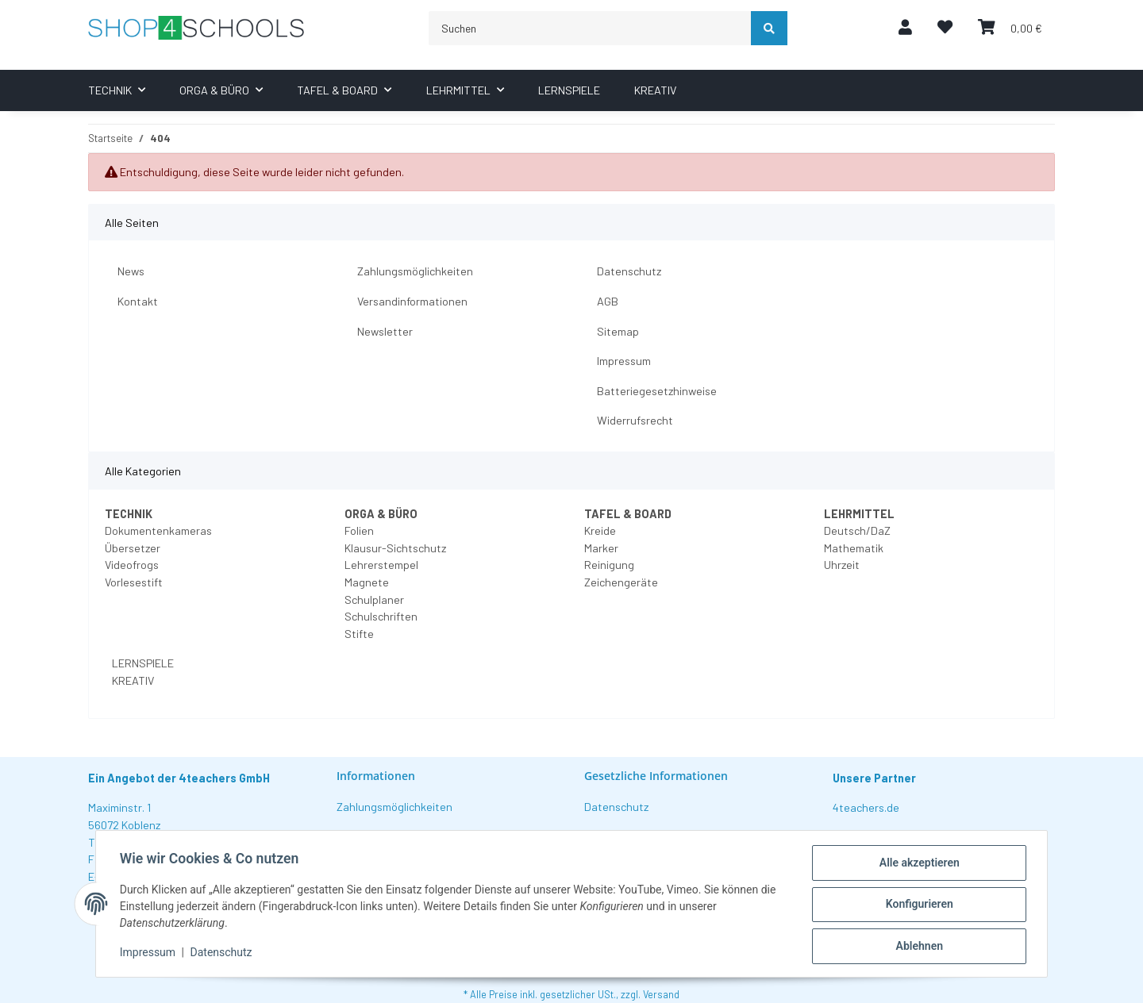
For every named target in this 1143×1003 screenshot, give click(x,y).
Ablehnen (917, 946)
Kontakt (137, 301)
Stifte (359, 633)
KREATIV (132, 680)
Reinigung (609, 564)
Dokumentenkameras (158, 530)
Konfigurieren (917, 905)
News (130, 271)
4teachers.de (866, 807)
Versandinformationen (412, 301)
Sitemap (618, 331)
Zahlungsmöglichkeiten (415, 271)
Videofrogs (132, 564)
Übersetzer (132, 548)
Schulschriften (381, 616)
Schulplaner (374, 599)
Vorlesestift (134, 582)
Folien (359, 530)
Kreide (600, 530)
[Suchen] (590, 28)
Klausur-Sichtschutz (395, 548)
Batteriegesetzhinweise (657, 391)
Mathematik (853, 548)
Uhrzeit (842, 564)
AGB (607, 301)
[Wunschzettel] (945, 28)
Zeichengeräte (621, 582)
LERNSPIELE (142, 663)
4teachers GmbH (224, 778)
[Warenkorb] (1010, 28)
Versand (661, 994)
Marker (601, 548)
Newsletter (385, 331)
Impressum (624, 360)
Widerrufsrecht (635, 420)
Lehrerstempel (381, 564)
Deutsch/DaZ (857, 530)
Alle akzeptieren (917, 864)
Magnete (366, 582)
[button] (905, 28)
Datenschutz (629, 271)
